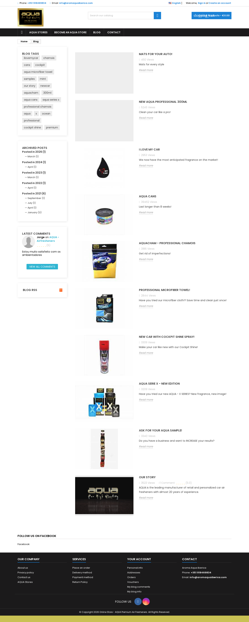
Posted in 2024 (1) (34, 162)
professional (31, 120)
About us (23, 568)
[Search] (124, 15)
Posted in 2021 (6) (34, 193)
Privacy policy (26, 572)
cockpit (40, 65)
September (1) (36, 198)
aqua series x (51, 100)
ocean (46, 113)
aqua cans (30, 100)
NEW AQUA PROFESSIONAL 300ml (163, 102)
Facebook (24, 544)
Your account (139, 559)
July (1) (32, 203)
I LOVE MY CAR (149, 150)
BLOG (97, 32)
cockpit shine (32, 127)
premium (52, 127)
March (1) (33, 156)
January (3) (35, 212)
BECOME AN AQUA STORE (70, 32)
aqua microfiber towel (38, 72)
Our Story (147, 477)
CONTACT (113, 32)
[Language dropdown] (176, 3)
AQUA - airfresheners (48, 239)
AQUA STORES (38, 32)
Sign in (201, 3)
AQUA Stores (25, 582)
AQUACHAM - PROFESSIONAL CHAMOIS (167, 243)
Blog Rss (42, 290)
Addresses (133, 572)
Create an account (219, 3)
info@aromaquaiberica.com (76, 3)
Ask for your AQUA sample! (160, 431)
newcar (45, 86)
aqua (27, 113)
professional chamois (37, 106)
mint (43, 79)
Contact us (24, 577)
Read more (146, 70)
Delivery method (82, 572)
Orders (131, 577)
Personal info (135, 568)
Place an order (81, 568)
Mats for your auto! (155, 54)
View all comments (42, 266)
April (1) (32, 167)
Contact (189, 559)
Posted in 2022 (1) (34, 183)
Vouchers (133, 582)
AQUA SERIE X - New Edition (159, 384)
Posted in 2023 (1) (34, 172)
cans (27, 65)
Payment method (82, 577)
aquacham (31, 93)
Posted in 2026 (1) (34, 152)
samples (29, 79)
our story (29, 86)
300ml (47, 93)
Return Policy (80, 582)
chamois (48, 58)
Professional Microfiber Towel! (164, 290)
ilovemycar (31, 58)
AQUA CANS (147, 196)
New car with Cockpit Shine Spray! (167, 337)
